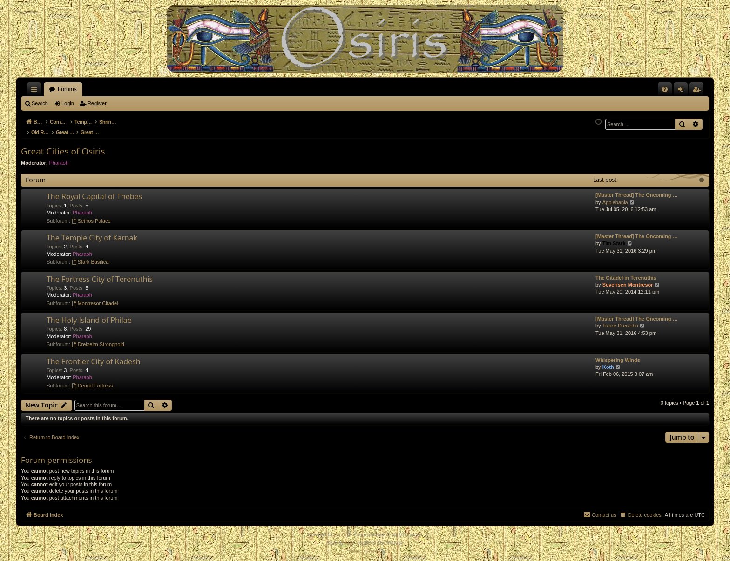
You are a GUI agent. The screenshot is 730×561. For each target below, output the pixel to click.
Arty (349, 538)
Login (67, 103)
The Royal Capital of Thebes (94, 191)
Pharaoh (59, 157)
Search (40, 103)
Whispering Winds (617, 355)
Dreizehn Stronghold (98, 339)
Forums (67, 89)
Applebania (615, 197)
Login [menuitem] (683, 91)
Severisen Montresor (627, 279)
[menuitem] (665, 89)
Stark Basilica (90, 257)
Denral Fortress (92, 380)
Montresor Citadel (95, 298)
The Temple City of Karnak (92, 232)
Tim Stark (614, 238)
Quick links (36, 91)
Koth (608, 362)
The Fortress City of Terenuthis (100, 274)
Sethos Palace (91, 216)
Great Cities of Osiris (63, 146)
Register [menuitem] (698, 91)
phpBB (341, 529)
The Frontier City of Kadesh (93, 356)
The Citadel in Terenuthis (625, 272)
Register (97, 103)
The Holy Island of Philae (89, 315)
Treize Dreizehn (620, 320)
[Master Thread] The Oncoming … (636, 190)
